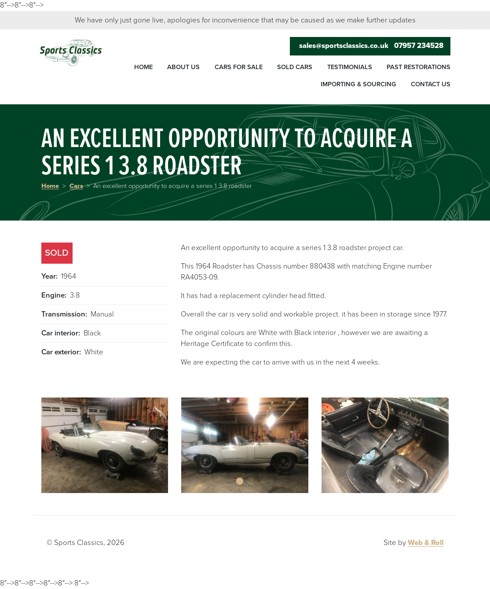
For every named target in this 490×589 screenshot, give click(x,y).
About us (183, 67)
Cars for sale (239, 67)
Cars (76, 186)
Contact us (430, 84)
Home (143, 67)
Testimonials (349, 67)
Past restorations (418, 67)
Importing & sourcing (358, 84)
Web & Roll (425, 542)
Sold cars (294, 67)
